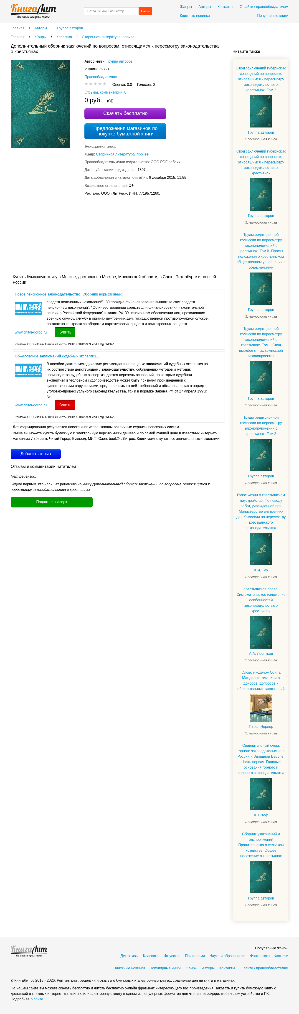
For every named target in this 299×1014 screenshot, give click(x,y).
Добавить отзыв (35, 453)
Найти (145, 11)
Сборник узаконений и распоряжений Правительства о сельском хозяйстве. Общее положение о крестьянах (261, 845)
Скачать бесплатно (125, 113)
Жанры (186, 7)
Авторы (204, 7)
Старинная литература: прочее (122, 154)
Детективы (130, 956)
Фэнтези (281, 956)
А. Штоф (261, 815)
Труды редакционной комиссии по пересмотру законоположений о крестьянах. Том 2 (261, 425)
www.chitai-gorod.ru (31, 332)
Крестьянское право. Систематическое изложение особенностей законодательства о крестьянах (261, 600)
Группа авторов (119, 61)
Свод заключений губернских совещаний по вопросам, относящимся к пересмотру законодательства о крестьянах (261, 162)
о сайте (36, 999)
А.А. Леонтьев (261, 653)
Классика (151, 956)
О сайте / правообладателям (264, 7)
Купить (64, 332)
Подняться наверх (51, 502)
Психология (195, 956)
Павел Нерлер (261, 727)
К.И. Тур (261, 570)
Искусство (171, 956)
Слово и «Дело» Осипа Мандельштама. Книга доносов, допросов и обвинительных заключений (261, 680)
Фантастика (260, 956)
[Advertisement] (93, 233)
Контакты (225, 7)
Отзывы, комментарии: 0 (105, 92)
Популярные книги (272, 16)
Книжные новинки (195, 16)
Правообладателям (100, 77)
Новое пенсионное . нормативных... (70, 294)
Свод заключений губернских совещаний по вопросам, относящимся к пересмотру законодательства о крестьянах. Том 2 (261, 79)
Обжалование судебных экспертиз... (57, 356)
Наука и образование (228, 956)
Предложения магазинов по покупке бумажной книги (125, 131)
